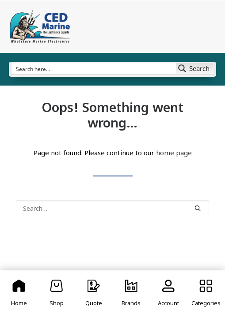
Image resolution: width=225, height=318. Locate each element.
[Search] (112, 209)
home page (174, 154)
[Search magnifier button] (195, 68)
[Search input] (94, 68)
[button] (197, 208)
